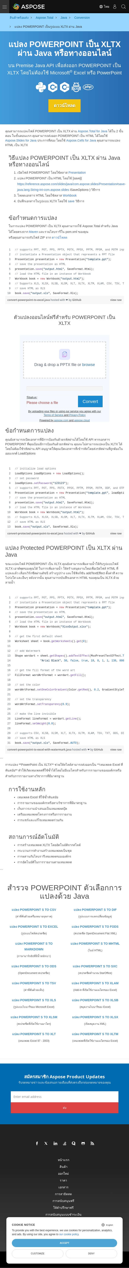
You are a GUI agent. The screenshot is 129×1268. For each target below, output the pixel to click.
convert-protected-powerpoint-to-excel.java (35, 533)
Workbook (70, 195)
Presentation (77, 172)
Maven (33, 232)
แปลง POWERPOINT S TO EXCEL (34, 926)
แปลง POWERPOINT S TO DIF (95, 909)
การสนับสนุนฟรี (63, 1201)
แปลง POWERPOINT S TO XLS (34, 1000)
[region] (64, 271)
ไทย (104, 7)
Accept (64, 1243)
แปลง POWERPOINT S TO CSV (34, 909)
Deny (91, 1253)
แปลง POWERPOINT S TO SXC (95, 966)
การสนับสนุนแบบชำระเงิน (63, 1214)
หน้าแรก (63, 1160)
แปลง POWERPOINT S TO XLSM (34, 1017)
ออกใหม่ (63, 1173)
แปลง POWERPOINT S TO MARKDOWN (34, 946)
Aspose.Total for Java (92, 131)
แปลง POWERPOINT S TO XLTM (95, 1034)
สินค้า (63, 1167)
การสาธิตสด (63, 1194)
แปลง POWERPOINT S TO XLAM (95, 983)
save (71, 201)
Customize (38, 1253)
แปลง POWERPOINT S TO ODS (33, 966)
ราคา (63, 1180)
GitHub (76, 300)
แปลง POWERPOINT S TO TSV (34, 983)
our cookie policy (69, 1234)
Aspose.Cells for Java (81, 140)
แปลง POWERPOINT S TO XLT (34, 1034)
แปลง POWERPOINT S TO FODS (95, 926)
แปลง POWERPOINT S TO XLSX (95, 1017)
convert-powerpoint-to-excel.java (29, 300)
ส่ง (64, 1108)
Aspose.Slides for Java (20, 140)
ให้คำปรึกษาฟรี (63, 1207)
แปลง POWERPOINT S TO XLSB (95, 1000)
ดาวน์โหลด (64, 105)
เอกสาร (63, 1187)
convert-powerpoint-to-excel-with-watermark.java (39, 749)
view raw (116, 300)
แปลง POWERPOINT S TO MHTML (95, 943)
